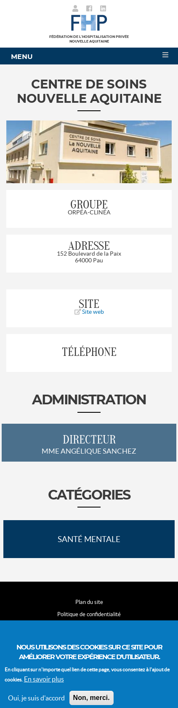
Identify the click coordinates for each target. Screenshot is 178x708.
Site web (89, 311)
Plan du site (89, 602)
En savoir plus (44, 685)
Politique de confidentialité (89, 614)
